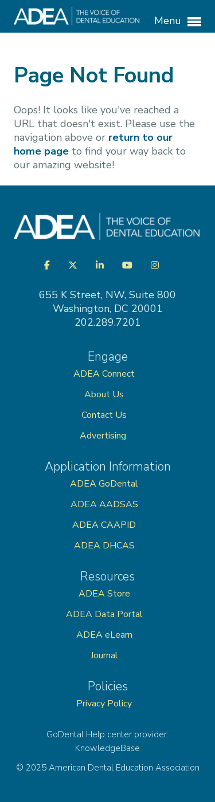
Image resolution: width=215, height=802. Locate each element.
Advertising (104, 435)
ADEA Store (104, 593)
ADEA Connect (104, 374)
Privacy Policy (104, 703)
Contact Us (104, 415)
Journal (104, 655)
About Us (104, 394)
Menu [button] (177, 21)
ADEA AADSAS (104, 504)
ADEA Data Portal (104, 614)
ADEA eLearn (104, 635)
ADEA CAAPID (104, 525)
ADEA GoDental (104, 483)
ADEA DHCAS (104, 545)
